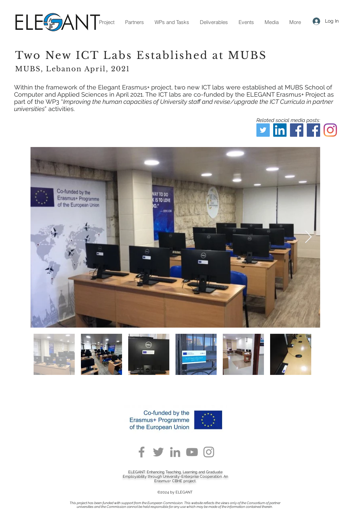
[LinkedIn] (280, 130)
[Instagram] (330, 130)
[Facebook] (296, 130)
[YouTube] (192, 452)
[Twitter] (263, 130)
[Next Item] (308, 237)
